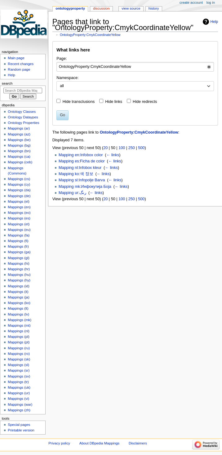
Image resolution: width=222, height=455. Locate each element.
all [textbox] (62, 86)
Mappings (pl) (18, 336)
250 (131, 148)
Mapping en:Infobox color (81, 155)
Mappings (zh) (19, 410)
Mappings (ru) (19, 348)
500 (141, 148)
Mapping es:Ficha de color (82, 161)
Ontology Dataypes (23, 117)
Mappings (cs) (19, 179)
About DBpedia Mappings (99, 443)
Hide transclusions (79, 101)
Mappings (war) (20, 404)
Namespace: (67, 78)
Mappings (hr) (19, 269)
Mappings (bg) (19, 145)
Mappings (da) (19, 190)
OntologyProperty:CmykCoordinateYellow (90, 35)
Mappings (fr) (18, 246)
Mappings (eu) (19, 230)
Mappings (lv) (18, 314)
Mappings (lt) (18, 308)
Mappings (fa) (18, 235)
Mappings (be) (19, 140)
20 (105, 148)
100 (121, 148)
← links (112, 155)
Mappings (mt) (19, 325)
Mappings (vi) (18, 398)
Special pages (19, 424)
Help (214, 22)
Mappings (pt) (18, 342)
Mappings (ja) (18, 297)
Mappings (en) (19, 207)
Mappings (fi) (18, 241)
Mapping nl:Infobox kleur (80, 168)
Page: (61, 58)
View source (131, 8)
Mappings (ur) (19, 393)
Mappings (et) (18, 224)
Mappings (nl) (18, 331)
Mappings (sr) (18, 370)
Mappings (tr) (18, 382)
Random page (19, 69)
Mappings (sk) (19, 359)
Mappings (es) (19, 218)
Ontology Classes (22, 111)
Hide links (113, 101)
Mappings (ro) (19, 354)
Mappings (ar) (19, 128)
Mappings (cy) (19, 184)
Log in (210, 2)
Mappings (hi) (18, 263)
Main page (16, 58)
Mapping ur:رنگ (72, 193)
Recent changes (20, 64)
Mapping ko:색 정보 (76, 174)
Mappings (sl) (18, 365)
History (154, 8)
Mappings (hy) (19, 280)
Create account (191, 2)
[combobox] (135, 67)
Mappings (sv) (19, 376)
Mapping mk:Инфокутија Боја (85, 186)
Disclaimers (138, 443)
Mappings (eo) (19, 212)
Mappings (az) (19, 134)
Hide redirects (145, 101)
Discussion (101, 8)
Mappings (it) (18, 292)
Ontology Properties (23, 123)
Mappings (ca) (19, 156)
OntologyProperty (70, 8)
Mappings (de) (19, 196)
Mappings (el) (18, 201)
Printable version (21, 430)
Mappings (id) (18, 286)
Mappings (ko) (19, 303)
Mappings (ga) (19, 252)
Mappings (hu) (19, 274)
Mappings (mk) (19, 320)
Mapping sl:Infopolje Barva (82, 180)
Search (7, 83)
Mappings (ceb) (20, 162)
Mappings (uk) (19, 387)
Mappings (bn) (19, 151)
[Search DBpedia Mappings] (22, 90)
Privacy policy (59, 443)
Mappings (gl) (18, 258)
